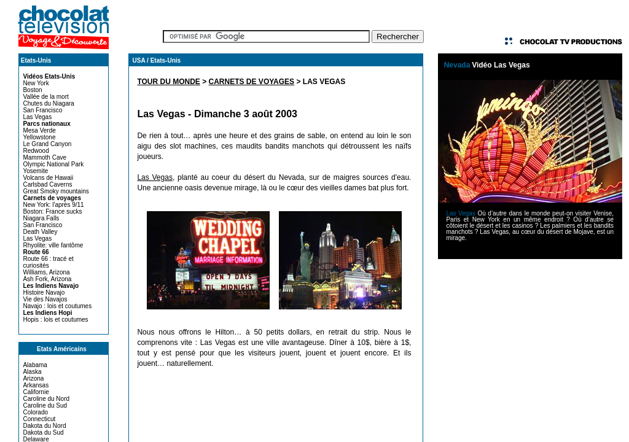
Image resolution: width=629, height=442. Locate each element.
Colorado (35, 412)
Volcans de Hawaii (48, 177)
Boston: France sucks (52, 211)
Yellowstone (39, 137)
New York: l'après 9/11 (53, 204)
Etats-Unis (36, 60)
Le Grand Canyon (47, 144)
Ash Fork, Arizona (47, 279)
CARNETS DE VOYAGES (252, 81)
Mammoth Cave (44, 157)
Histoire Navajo (43, 292)
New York (36, 83)
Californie (36, 392)
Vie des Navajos (45, 299)
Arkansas (36, 385)
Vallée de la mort (45, 96)
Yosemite (35, 171)
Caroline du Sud (45, 405)
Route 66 (36, 252)
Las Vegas (37, 117)
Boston (32, 90)
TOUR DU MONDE (168, 81)
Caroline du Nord (46, 398)
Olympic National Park (53, 164)
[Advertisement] (530, 345)
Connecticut (39, 419)
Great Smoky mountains (55, 191)
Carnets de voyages (52, 198)
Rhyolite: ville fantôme (53, 245)
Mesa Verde (39, 130)
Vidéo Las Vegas (501, 65)
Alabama (35, 365)
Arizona (33, 378)
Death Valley (40, 231)
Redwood (36, 150)
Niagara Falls (41, 218)
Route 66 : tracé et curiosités (48, 262)
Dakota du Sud (43, 432)
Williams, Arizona (46, 272)
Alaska (32, 371)
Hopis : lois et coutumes (55, 319)
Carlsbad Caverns (47, 184)
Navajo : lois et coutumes (57, 306)
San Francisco (42, 110)
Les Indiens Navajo (51, 285)
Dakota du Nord (44, 425)
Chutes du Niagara (48, 103)
